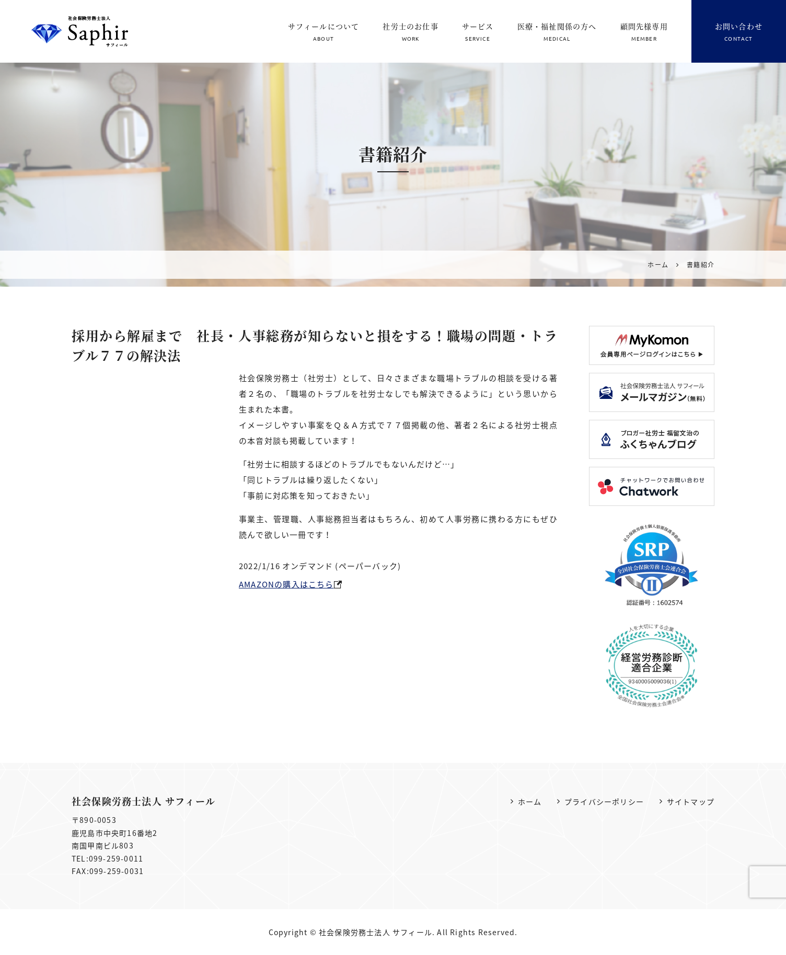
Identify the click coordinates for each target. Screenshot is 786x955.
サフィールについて (324, 32)
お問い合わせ (738, 32)
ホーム (530, 801)
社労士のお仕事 (410, 32)
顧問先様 (644, 32)
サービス (478, 32)
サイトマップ (690, 801)
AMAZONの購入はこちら (286, 584)
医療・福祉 (557, 32)
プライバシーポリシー (604, 801)
